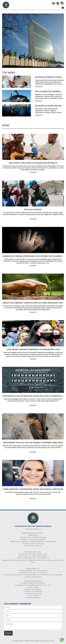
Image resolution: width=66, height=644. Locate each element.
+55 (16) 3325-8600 (33, 595)
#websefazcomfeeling (47, 641)
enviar (8, 633)
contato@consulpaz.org (33, 598)
